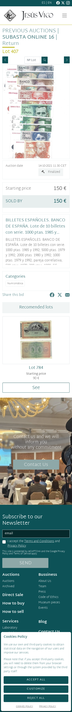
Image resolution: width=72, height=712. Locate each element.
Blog (42, 622)
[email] (36, 534)
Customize (36, 689)
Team (42, 586)
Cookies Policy (24, 706)
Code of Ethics (48, 597)
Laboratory (9, 628)
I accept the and (33, 543)
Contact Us (36, 465)
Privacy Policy (16, 546)
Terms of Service (22, 554)
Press (42, 592)
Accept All (36, 679)
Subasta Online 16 (28, 37)
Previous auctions (29, 31)
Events (43, 608)
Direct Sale (12, 595)
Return (10, 44)
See (36, 388)
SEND (25, 563)
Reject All (36, 698)
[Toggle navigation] (64, 15)
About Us (44, 581)
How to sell (13, 612)
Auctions (8, 581)
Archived (8, 586)
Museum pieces (49, 602)
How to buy (13, 603)
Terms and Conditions (39, 541)
